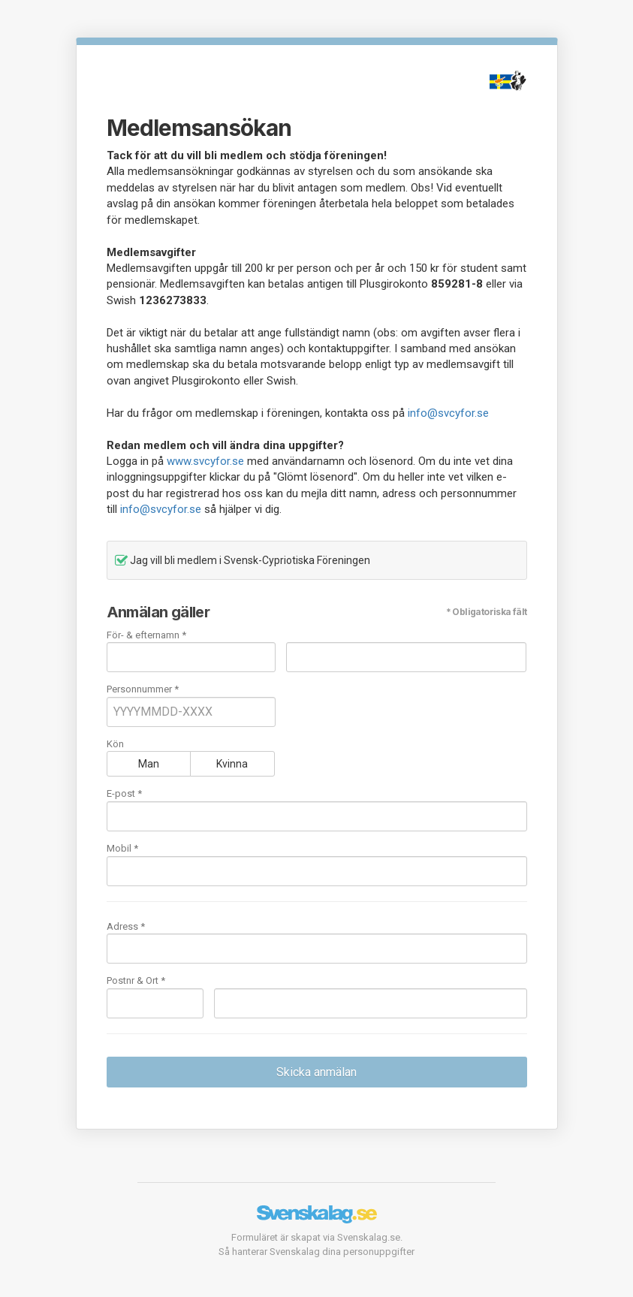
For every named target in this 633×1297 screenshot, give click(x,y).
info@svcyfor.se (448, 413)
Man (148, 764)
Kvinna (232, 764)
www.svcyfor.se (205, 461)
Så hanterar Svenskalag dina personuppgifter (316, 1251)
